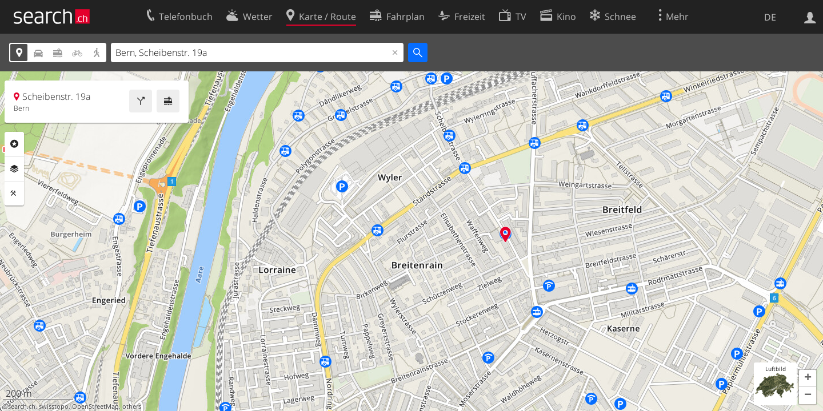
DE (770, 17)
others (131, 406)
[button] (807, 378)
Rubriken (14, 144)
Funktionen (14, 194)
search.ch (21, 406)
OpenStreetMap (95, 406)
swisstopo (54, 406)
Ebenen (14, 169)
